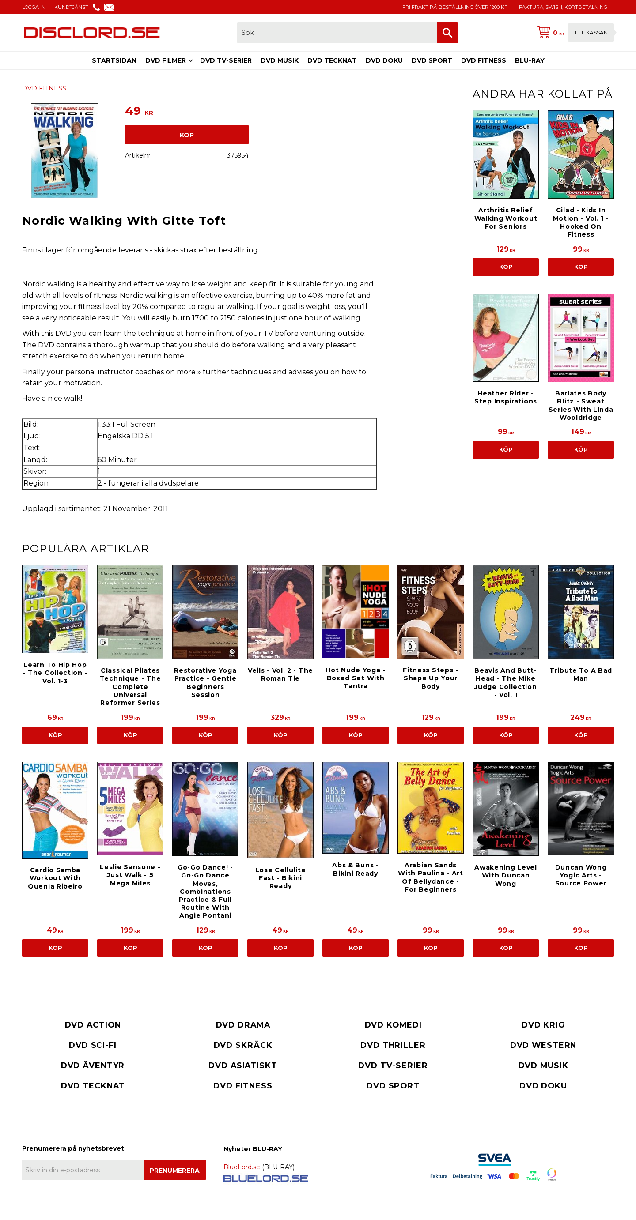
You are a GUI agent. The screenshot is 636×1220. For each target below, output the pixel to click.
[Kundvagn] (574, 32)
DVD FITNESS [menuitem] (483, 60)
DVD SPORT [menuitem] (432, 60)
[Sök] (447, 32)
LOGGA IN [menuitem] (33, 7)
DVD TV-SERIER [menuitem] (226, 60)
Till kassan (591, 32)
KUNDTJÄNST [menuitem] (71, 7)
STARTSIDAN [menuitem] (114, 60)
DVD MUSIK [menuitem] (280, 60)
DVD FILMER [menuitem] (165, 60)
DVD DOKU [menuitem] (384, 60)
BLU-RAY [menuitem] (530, 60)
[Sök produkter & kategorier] (337, 32)
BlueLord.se (241, 1167)
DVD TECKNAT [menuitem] (332, 60)
